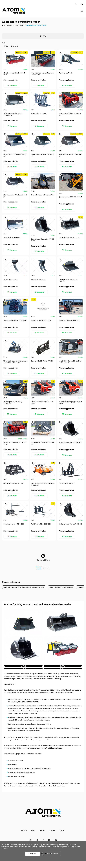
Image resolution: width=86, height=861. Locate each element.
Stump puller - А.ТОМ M (39, 113)
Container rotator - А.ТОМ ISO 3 (14, 521)
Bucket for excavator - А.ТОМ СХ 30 (70, 521)
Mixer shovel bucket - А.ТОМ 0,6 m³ (15, 319)
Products (24, 827)
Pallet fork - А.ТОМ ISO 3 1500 (41, 319)
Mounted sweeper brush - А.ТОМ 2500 (14, 74)
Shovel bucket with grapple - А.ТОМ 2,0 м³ (42, 401)
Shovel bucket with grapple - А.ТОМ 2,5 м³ (70, 401)
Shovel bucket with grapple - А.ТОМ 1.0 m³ (15, 441)
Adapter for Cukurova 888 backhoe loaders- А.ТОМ (70, 360)
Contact (62, 827)
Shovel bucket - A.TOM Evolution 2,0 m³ (43, 155)
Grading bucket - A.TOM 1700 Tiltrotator (68, 279)
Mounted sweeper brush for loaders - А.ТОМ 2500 (42, 482)
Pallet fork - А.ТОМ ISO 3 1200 (41, 521)
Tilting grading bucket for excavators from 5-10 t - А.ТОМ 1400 (14, 360)
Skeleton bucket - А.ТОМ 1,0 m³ (14, 481)
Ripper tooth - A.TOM (10, 278)
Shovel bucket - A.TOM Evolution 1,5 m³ (70, 155)
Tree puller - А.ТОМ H (65, 73)
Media (33, 827)
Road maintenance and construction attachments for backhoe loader (26, 584)
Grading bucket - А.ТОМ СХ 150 (69, 237)
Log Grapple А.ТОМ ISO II (67, 481)
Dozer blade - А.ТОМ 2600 (12, 237)
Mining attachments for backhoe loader (66, 584)
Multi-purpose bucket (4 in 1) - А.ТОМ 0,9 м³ (13, 114)
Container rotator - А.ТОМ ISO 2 (69, 319)
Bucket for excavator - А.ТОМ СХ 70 (70, 440)
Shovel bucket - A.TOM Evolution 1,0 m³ (15, 195)
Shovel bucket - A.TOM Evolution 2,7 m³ (15, 155)
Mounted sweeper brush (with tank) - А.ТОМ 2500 (42, 74)
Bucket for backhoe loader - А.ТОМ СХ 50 (42, 239)
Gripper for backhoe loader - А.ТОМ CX (42, 441)
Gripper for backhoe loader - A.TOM (42, 194)
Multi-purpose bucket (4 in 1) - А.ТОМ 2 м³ (13, 401)
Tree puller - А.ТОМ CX (38, 278)
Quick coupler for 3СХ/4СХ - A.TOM (70, 196)
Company (52, 827)
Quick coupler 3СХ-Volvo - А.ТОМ (42, 359)
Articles (42, 827)
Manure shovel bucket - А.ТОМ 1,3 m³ (70, 114)
